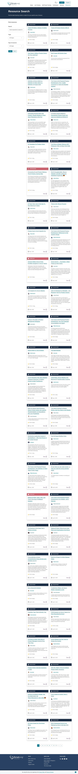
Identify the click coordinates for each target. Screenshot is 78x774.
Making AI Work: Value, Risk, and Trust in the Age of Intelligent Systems (36, 499)
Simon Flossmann (33, 416)
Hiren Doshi (32, 57)
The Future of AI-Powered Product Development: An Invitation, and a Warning (60, 499)
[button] (31, 5)
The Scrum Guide (47, 765)
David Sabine (32, 324)
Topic (9, 34)
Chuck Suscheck (33, 614)
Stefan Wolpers (33, 119)
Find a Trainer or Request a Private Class (49, 761)
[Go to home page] (16, 757)
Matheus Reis (55, 119)
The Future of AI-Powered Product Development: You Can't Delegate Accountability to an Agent (60, 321)
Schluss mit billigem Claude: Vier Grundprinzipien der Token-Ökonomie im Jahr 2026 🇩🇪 (37, 696)
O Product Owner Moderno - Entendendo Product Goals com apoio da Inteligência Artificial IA (59, 115)
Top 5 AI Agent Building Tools (58, 436)
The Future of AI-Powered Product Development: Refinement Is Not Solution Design (60, 232)
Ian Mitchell (55, 698)
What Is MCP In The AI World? (36, 350)
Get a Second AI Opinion (34, 588)
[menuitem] (56, 2)
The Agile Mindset (55, 350)
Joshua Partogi (56, 295)
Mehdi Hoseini (55, 30)
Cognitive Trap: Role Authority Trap (37, 612)
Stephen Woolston (56, 643)
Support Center (31, 764)
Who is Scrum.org (31, 758)
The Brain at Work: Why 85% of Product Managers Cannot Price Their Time (36, 641)
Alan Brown (55, 532)
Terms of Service (50, 772)
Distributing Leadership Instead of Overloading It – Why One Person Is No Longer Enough (37, 437)
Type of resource (12, 42)
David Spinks (32, 32)
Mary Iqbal (55, 353)
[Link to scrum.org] (60, 758)
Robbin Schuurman (56, 237)
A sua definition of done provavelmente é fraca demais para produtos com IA (37, 559)
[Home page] (14, 4)
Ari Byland (32, 442)
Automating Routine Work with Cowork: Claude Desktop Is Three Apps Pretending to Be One (37, 115)
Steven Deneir (55, 206)
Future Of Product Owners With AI (60, 27)
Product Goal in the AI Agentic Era (37, 231)
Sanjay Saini (32, 146)
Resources (46, 763)
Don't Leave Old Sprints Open (59, 53)
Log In (62, 2)
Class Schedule (47, 758)
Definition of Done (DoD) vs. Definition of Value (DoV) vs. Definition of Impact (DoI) (35, 82)
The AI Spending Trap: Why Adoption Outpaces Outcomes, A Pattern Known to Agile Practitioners (37, 379)
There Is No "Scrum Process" (58, 204)
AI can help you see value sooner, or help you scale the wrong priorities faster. (60, 468)
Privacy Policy (42, 772)
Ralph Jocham (55, 148)
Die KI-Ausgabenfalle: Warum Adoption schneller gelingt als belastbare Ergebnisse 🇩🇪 (59, 173)
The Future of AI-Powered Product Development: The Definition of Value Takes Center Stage (37, 468)
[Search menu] (56, 2)
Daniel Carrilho (32, 563)
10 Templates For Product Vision (36, 144)
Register (68, 2)
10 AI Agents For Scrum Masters (36, 290)
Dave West (32, 532)
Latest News (30, 760)
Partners (30, 762)
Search (10, 26)
